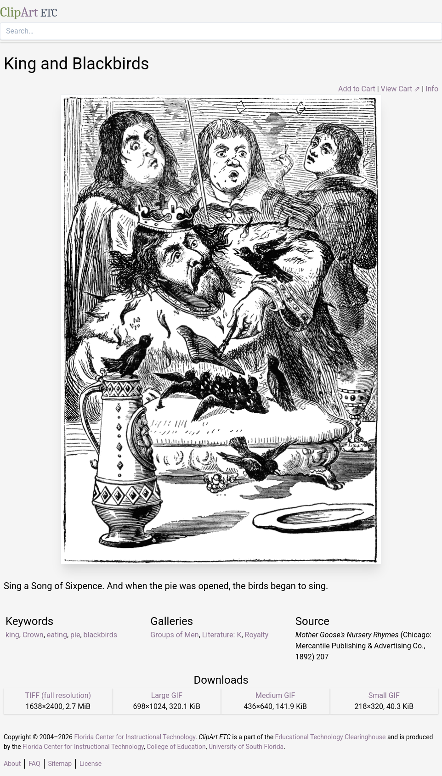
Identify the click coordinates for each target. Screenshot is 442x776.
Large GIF (166, 695)
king (12, 634)
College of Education (176, 746)
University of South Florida (246, 746)
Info (431, 88)
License (90, 763)
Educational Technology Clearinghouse (330, 737)
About (12, 763)
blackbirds (101, 634)
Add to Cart (356, 88)
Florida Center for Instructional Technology (134, 737)
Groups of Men (174, 634)
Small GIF (384, 695)
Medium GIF (275, 695)
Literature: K (222, 634)
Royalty (257, 634)
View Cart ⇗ (400, 88)
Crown (33, 634)
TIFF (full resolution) (58, 695)
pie (75, 634)
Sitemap (60, 763)
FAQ (34, 763)
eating (57, 634)
